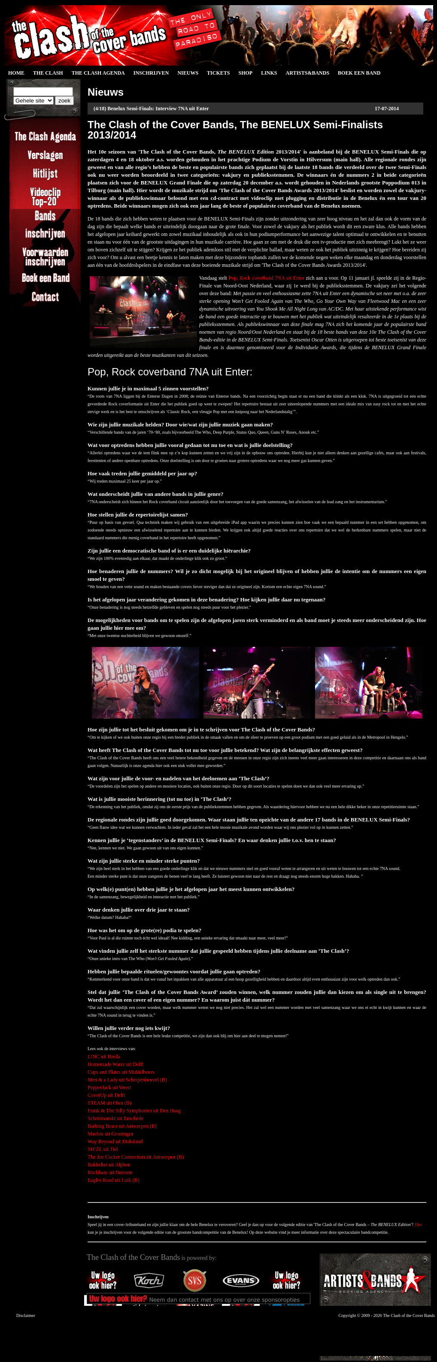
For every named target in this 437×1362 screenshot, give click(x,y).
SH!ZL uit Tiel (103, 1149)
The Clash (48, 73)
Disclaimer (25, 1315)
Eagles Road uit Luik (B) (114, 1180)
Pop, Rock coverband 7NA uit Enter (266, 278)
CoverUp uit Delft (106, 1095)
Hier (418, 1224)
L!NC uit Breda (104, 1057)
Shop (245, 73)
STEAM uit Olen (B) (109, 1103)
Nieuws (187, 73)
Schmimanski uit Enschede (115, 1118)
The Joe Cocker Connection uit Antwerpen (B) (136, 1157)
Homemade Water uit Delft (115, 1064)
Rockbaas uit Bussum (110, 1172)
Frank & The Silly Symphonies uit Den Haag (134, 1111)
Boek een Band (359, 73)
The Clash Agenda (98, 73)
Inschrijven (151, 73)
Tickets (218, 73)
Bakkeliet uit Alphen (109, 1165)
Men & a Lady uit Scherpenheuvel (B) (127, 1080)
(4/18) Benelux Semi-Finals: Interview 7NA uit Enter (151, 109)
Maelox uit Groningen (111, 1134)
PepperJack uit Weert (109, 1087)
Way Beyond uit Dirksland (115, 1142)
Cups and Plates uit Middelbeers (121, 1072)
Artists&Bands (307, 73)
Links (269, 73)
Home (16, 73)
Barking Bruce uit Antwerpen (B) (122, 1126)
